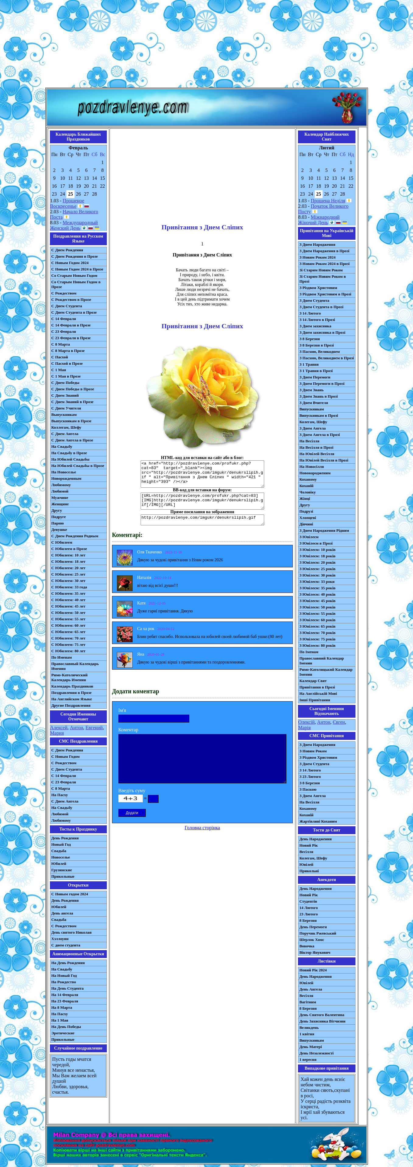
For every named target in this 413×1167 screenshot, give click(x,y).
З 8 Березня (309, 338)
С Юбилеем (61, 542)
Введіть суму (131, 790)
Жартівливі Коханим (318, 821)
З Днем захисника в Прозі (322, 332)
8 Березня (308, 920)
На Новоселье (63, 472)
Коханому (308, 479)
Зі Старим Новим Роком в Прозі (322, 279)
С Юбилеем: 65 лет (68, 631)
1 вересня (308, 1059)
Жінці (304, 498)
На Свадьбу (61, 446)
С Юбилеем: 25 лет (68, 574)
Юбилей (58, 863)
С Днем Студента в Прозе (74, 312)
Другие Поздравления (71, 705)
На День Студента (67, 988)
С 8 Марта (60, 344)
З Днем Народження (317, 244)
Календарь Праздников (72, 686)
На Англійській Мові (318, 693)
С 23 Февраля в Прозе (71, 338)
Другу (56, 510)
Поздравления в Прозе (71, 692)
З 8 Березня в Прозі (316, 345)
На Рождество (63, 982)
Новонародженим (315, 473)
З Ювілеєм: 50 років (317, 607)
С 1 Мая (58, 370)
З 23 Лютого (310, 776)
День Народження (315, 839)
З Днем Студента (314, 300)
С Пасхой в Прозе (67, 363)
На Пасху (59, 795)
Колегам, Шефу (313, 422)
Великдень (309, 1027)
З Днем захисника (315, 326)
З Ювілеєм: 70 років (317, 632)
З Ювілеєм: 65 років (317, 626)
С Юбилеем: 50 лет (68, 612)
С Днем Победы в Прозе (72, 389)
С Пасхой (59, 357)
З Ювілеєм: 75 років (317, 639)
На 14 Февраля (64, 994)
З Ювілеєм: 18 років (317, 556)
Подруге (58, 516)
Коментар (128, 729)
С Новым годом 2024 (69, 894)
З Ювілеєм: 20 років (317, 562)
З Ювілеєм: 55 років (317, 613)
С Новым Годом (65, 756)
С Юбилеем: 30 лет (68, 580)
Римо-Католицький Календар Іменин (326, 672)
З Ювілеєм (309, 537)
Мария (57, 733)
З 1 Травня (309, 364)
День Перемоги (313, 927)
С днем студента (65, 945)
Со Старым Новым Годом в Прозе (76, 284)
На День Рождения (68, 962)
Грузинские (61, 870)
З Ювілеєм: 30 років (317, 575)
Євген (339, 722)
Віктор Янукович (315, 952)
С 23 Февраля (63, 331)
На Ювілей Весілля (316, 453)
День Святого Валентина (322, 1014)
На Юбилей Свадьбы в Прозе (77, 465)
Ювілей (306, 864)
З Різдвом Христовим (318, 287)
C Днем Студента (66, 769)
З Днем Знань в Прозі (318, 396)
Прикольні (309, 871)
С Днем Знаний (65, 395)
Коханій (306, 485)
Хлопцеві (307, 517)
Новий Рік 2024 (313, 970)
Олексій (306, 722)
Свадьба (58, 850)
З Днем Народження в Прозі (324, 251)
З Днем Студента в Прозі (321, 307)
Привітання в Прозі (317, 687)
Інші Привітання (314, 700)
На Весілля (309, 441)
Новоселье (60, 857)
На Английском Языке (71, 699)
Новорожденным (66, 478)
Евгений (94, 727)
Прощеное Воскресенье (67, 203)
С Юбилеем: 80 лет (68, 651)
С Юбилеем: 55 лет (68, 619)
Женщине (60, 504)
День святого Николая (71, 932)
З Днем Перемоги (315, 377)
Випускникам (311, 409)
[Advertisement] (206, 45)
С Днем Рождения (67, 250)
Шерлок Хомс (311, 939)
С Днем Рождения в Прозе (74, 256)
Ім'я (122, 710)
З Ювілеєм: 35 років (317, 588)
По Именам (61, 657)
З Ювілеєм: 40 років (317, 594)
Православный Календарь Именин (75, 666)
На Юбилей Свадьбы (70, 459)
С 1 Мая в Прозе (66, 376)
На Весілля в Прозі (316, 447)
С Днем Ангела (65, 433)
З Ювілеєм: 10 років (317, 549)
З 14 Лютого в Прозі (317, 319)
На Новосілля (311, 466)
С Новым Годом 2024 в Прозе (77, 269)
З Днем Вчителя (313, 402)
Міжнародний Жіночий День (319, 219)
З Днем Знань (311, 390)
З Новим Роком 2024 (317, 257)
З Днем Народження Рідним (324, 530)
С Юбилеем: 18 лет (68, 561)
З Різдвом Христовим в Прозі (325, 294)
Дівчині (306, 524)
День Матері (310, 1046)
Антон (76, 727)
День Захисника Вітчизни (322, 1021)
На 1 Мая (59, 1020)
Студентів (308, 901)
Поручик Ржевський (317, 933)
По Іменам (308, 652)
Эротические (63, 1033)
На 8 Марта (61, 1007)
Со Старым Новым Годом (74, 275)
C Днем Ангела (65, 801)
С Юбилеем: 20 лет (68, 568)
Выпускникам (64, 414)
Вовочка (306, 946)
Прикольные (63, 876)
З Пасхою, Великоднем (319, 351)
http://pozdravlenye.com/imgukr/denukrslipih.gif (202, 519)
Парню (57, 523)
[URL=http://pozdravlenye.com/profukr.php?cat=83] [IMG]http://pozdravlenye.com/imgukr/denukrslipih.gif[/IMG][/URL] (202, 501)
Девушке (59, 529)
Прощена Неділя (328, 200)
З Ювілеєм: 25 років (317, 568)
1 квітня (306, 1034)
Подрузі (306, 511)
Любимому (61, 484)
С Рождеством (64, 293)
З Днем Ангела (312, 428)
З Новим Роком (313, 751)
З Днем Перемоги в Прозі (322, 383)
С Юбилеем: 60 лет (68, 625)
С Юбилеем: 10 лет (68, 555)
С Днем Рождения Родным (75, 536)
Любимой (59, 491)
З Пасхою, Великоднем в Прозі (326, 358)
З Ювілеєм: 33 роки (316, 581)
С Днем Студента (66, 306)
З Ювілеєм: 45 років (317, 600)
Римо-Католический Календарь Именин (69, 677)
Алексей (59, 727)
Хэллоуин (60, 938)
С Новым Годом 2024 (70, 262)
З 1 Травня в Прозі (316, 370)
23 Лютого (308, 914)
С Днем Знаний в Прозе (72, 401)
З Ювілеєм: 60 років (317, 620)
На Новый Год (64, 975)
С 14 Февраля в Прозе (71, 325)
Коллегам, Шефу (66, 427)
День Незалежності (316, 1053)
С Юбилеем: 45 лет (68, 606)
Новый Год (61, 844)
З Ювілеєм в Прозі (316, 543)
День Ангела (310, 989)
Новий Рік (308, 845)
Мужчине (59, 497)
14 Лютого (308, 907)
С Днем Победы (65, 382)
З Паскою (308, 789)
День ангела (62, 913)
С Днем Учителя (66, 408)
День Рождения (65, 838)
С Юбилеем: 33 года (69, 587)
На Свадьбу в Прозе (69, 453)
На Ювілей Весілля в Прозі (323, 460)
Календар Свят (313, 680)
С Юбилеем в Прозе (69, 548)
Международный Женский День (74, 225)
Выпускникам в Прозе (71, 421)
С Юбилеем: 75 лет (68, 644)
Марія (304, 727)
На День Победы (66, 1026)
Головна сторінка (202, 827)
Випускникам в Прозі (318, 415)
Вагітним (307, 1002)
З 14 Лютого (310, 313)
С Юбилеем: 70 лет (68, 638)
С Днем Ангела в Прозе (72, 440)
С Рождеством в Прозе (71, 299)
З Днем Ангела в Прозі (319, 434)
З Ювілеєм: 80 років (317, 645)
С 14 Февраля (63, 318)
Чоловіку (307, 492)
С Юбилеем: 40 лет (68, 599)
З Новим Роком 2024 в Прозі (324, 263)
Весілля (306, 851)
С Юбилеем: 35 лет (68, 593)
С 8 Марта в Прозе (68, 350)
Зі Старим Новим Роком (321, 270)
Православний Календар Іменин (321, 660)
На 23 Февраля (64, 1001)
